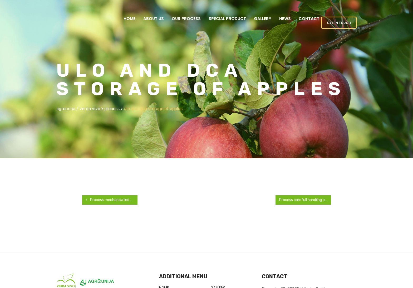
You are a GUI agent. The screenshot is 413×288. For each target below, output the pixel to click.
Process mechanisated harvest (111, 200)
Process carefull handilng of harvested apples (305, 200)
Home (129, 18)
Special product (227, 18)
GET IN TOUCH (339, 23)
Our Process (186, 18)
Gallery (262, 18)
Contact (309, 18)
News (285, 18)
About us (153, 18)
